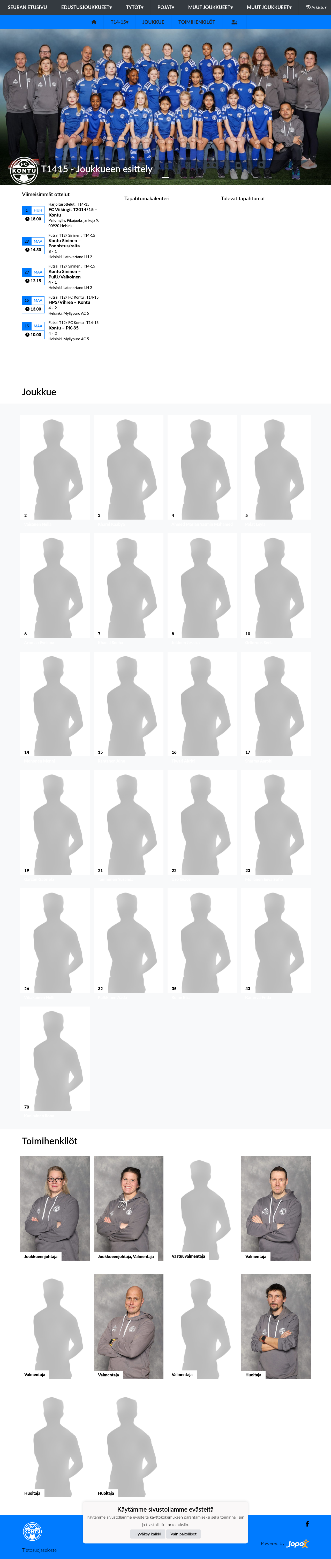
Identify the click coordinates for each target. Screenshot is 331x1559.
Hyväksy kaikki (147, 1533)
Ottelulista (34, 350)
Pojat (165, 7)
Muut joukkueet (210, 7)
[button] (25, 107)
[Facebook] (305, 1524)
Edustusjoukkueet (86, 7)
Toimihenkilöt (196, 22)
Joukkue (153, 22)
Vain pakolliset (183, 1533)
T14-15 (119, 22)
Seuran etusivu (27, 7)
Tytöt (134, 7)
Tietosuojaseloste (39, 1550)
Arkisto (316, 7)
